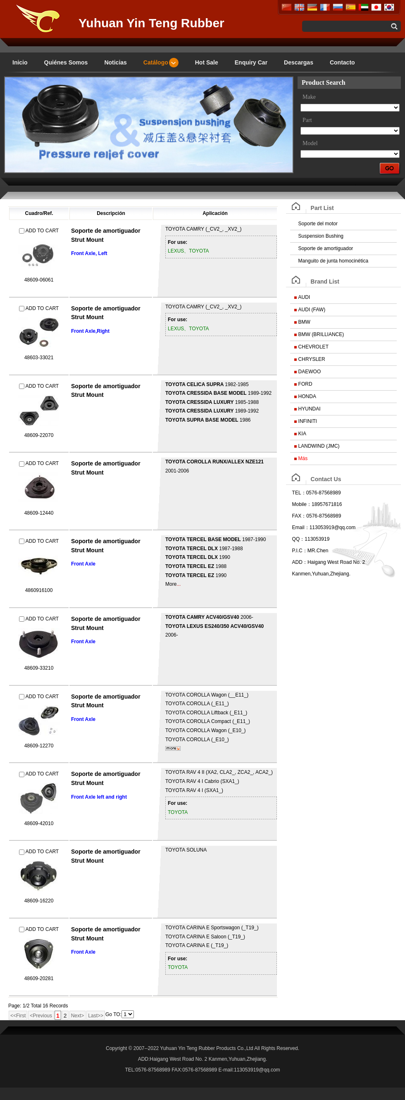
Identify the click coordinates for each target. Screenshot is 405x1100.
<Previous (41, 1016)
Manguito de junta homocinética (333, 261)
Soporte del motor (318, 224)
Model (310, 143)
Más (303, 458)
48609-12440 (39, 513)
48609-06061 (39, 280)
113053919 (317, 539)
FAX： (299, 516)
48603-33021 (39, 357)
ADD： (299, 562)
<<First (18, 1016)
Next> (77, 1016)
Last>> (95, 1016)
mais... (173, 748)
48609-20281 (39, 978)
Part (307, 120)
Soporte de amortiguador (325, 248)
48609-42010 (39, 823)
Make (309, 97)
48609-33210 (39, 668)
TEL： (299, 493)
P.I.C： (299, 551)
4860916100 (39, 590)
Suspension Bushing (320, 236)
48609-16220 (39, 901)
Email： (301, 527)
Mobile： (302, 504)
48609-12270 (39, 746)
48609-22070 (39, 435)
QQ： (298, 539)
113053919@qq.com (333, 527)
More (170, 584)
